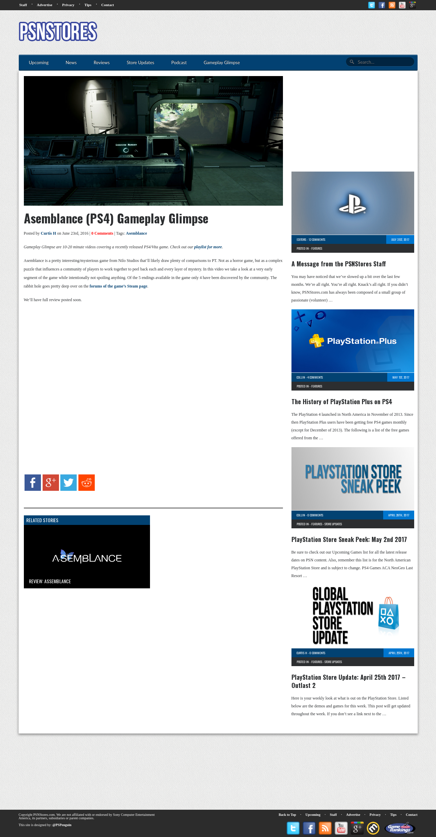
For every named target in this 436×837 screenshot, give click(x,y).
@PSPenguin (62, 825)
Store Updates (333, 524)
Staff (23, 5)
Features (316, 248)
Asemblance (136, 233)
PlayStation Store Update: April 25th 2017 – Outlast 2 (348, 681)
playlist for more (208, 247)
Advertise (44, 5)
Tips (87, 5)
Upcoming (312, 815)
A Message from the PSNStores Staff (338, 263)
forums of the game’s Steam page (118, 286)
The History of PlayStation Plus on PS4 (341, 401)
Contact (107, 5)
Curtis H (48, 233)
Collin (301, 377)
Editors (301, 239)
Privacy (68, 5)
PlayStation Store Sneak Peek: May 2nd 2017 (349, 539)
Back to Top (287, 815)
